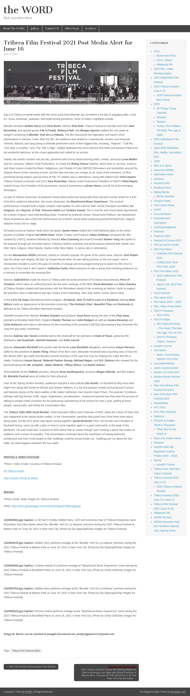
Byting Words (161, 192)
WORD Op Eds (162, 517)
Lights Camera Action (166, 367)
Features (159, 231)
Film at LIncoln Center (166, 244)
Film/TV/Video (162, 319)
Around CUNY (162, 183)
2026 (157, 161)
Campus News (162, 200)
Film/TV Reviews (163, 310)
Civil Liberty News (164, 205)
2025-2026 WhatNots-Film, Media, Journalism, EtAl (168, 152)
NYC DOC (160, 407)
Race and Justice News (167, 438)
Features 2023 (162, 235)
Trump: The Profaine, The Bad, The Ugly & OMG (169, 130)
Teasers (161, 121)
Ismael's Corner (163, 345)
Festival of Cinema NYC (167, 240)
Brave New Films (166, 55)
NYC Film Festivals (165, 411)
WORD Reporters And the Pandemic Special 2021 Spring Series (166, 526)
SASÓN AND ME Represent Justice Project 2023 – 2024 (165, 451)
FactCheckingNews (165, 227)
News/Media (161, 403)
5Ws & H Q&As (163, 165)
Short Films (163, 315)
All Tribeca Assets (14, 471)
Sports (157, 460)
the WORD (28, 10)
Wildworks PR (165, 64)
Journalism (160, 350)
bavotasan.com (178, 692)
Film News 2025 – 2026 (167, 301)
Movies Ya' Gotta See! (166, 372)
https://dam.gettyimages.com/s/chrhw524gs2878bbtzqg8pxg (46, 506)
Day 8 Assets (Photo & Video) (21, 478)
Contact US (52, 28)
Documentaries (162, 214)
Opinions (159, 416)
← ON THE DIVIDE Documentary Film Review (31, 666)
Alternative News (163, 174)
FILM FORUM (162, 293)
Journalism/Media (164, 363)
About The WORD (14, 28)
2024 (157, 51)
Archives (90, 28)
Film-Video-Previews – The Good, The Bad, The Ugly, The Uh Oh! (169, 328)
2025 (157, 104)
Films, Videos (164, 60)
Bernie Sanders (166, 196)
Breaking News (162, 187)
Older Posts (72, 28)
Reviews (161, 117)
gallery (34, 28)
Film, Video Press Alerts (167, 306)
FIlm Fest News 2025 (166, 271)
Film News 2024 (163, 297)
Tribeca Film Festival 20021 (26, 650)
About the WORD (164, 170)
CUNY (157, 209)
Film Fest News (163, 249)
